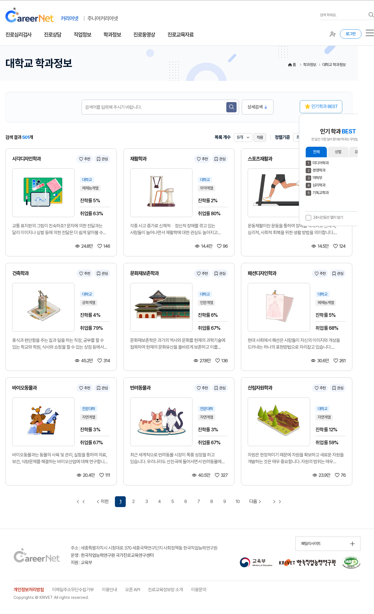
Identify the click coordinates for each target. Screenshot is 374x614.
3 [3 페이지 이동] (146, 501)
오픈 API (132, 589)
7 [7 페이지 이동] (198, 501)
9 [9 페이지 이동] (224, 501)
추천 (87, 159)
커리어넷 (69, 18)
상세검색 (255, 107)
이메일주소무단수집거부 (73, 589)
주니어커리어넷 (102, 18)
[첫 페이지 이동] (81, 501)
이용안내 (109, 589)
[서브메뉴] (370, 33)
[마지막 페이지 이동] (277, 501)
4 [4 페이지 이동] (159, 501)
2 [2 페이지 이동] (133, 501)
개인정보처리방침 (29, 589)
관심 (105, 159)
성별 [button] (338, 151)
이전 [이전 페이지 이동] (101, 501)
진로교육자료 (180, 34)
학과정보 (112, 34)
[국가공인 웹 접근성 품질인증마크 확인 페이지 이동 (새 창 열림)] (351, 562)
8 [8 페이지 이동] (211, 501)
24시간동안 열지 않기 (328, 217)
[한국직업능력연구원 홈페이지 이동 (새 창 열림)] (307, 562)
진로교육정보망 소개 (165, 589)
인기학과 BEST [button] (324, 106)
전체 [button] (316, 151)
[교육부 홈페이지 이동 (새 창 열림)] (256, 562)
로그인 (351, 33)
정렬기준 (282, 137)
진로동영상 (144, 34)
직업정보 (82, 34)
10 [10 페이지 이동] (238, 501)
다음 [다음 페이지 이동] (256, 501)
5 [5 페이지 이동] (172, 501)
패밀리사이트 (311, 543)
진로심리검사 (18, 34)
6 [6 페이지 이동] (185, 501)
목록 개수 (223, 137)
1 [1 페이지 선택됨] (120, 501)
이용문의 (198, 589)
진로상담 (52, 34)
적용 (260, 137)
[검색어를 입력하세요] (343, 15)
